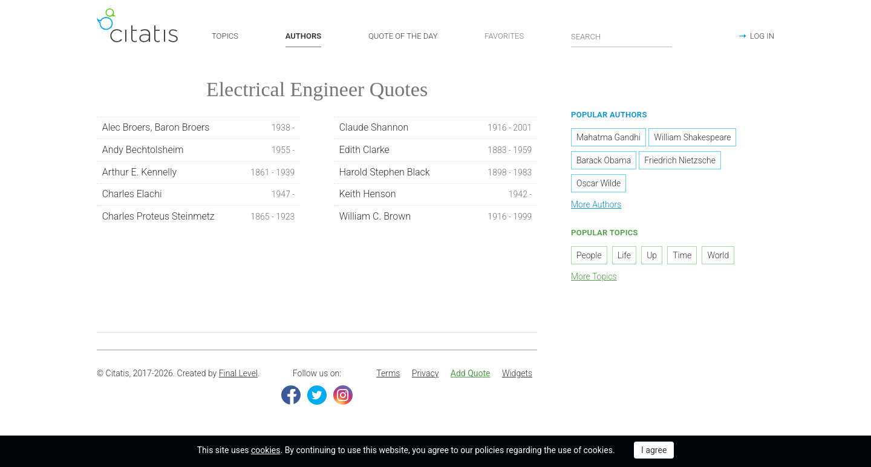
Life (624, 257)
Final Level (238, 375)
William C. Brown (435, 218)
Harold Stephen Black (435, 174)
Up (652, 257)
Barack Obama (603, 162)
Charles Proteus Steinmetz (198, 218)
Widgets (517, 375)
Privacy (425, 375)
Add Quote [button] (471, 375)
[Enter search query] (622, 36)
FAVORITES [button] (504, 36)
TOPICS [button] (225, 36)
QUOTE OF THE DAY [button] (403, 36)
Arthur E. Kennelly (198, 174)
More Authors (596, 206)
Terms (388, 375)
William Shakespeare (692, 139)
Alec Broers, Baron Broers (198, 129)
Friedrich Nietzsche (680, 162)
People (589, 257)
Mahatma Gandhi (608, 139)
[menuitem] (388, 375)
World (718, 257)
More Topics (594, 278)
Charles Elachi (198, 196)
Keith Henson (435, 196)
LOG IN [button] (762, 36)
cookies (265, 450)
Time (682, 257)
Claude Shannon (435, 129)
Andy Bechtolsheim (198, 152)
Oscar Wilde (598, 185)
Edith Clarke (435, 152)
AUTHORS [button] (303, 36)
